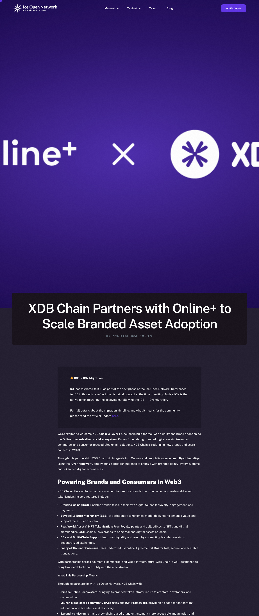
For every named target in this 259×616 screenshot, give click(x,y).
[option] (84, 612)
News (134, 336)
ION (108, 336)
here (115, 416)
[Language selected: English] (167, 612)
